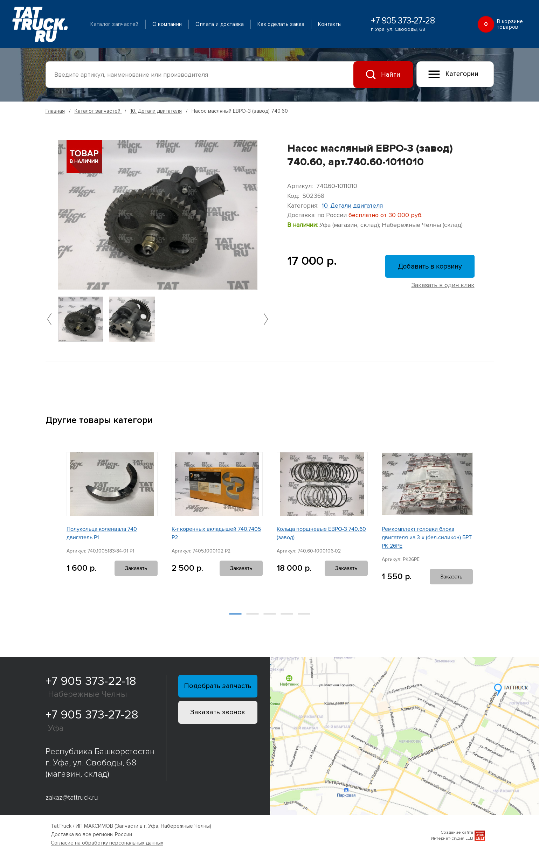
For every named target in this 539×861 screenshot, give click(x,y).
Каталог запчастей (114, 24)
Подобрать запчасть (217, 686)
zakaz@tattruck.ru (72, 797)
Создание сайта (457, 832)
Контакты (329, 24)
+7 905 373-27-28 (403, 20)
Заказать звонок (217, 712)
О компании (167, 24)
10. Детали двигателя (156, 111)
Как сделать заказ (280, 24)
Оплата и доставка (219, 24)
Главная (55, 111)
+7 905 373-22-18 (91, 681)
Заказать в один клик (443, 285)
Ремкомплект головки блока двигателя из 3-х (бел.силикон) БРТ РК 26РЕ (427, 537)
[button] (49, 319)
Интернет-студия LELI (452, 838)
